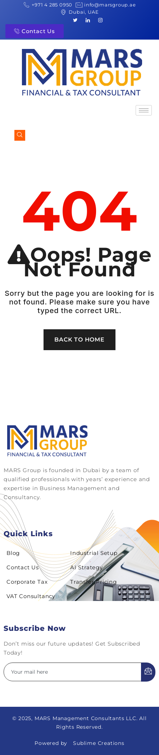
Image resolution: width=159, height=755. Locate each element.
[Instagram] (100, 19)
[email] (73, 672)
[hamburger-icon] (144, 110)
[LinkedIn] (87, 19)
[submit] (148, 672)
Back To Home (79, 339)
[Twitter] (75, 19)
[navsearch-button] (19, 135)
